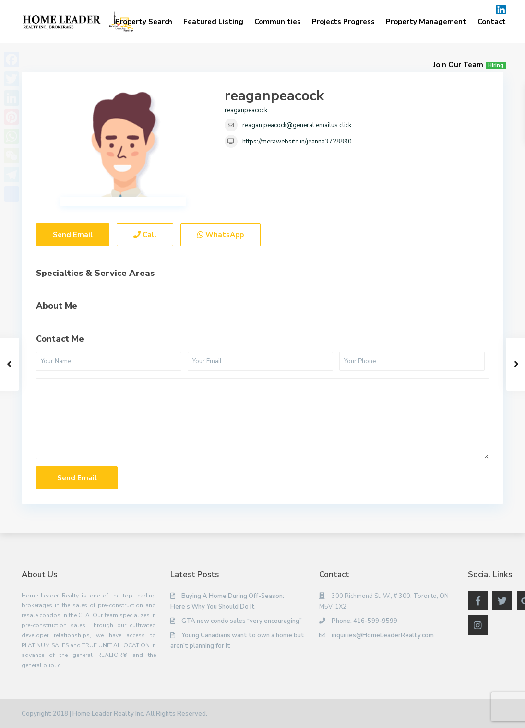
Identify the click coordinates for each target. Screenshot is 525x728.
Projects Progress (343, 21)
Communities (277, 21)
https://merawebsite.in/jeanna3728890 (297, 141)
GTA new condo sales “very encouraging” (241, 621)
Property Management (426, 21)
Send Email (73, 234)
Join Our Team (469, 65)
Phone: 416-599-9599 (364, 621)
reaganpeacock (274, 96)
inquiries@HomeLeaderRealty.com (383, 635)
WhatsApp (220, 234)
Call (144, 234)
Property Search (143, 21)
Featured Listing (213, 21)
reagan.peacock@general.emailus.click (296, 125)
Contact (491, 21)
